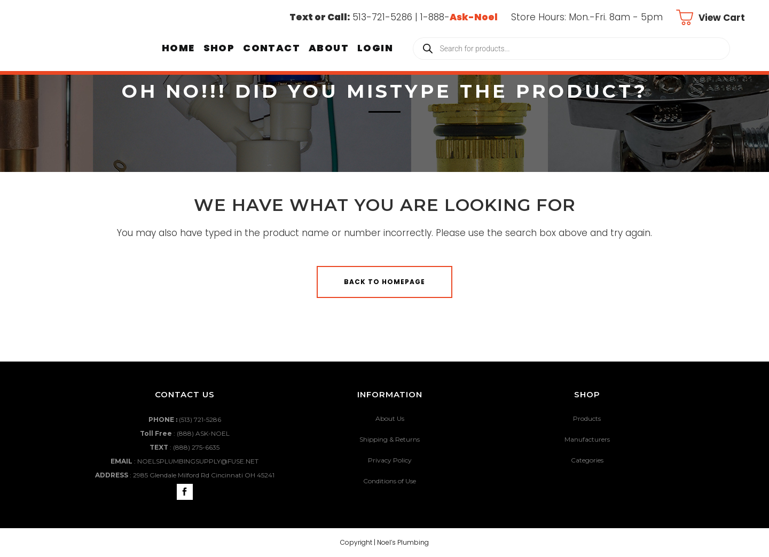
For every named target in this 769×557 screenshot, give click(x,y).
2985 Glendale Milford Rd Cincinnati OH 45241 (203, 475)
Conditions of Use (389, 481)
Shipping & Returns (389, 439)
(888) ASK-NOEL (203, 433)
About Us (389, 418)
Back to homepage (384, 281)
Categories (587, 460)
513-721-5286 (382, 17)
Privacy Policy (390, 460)
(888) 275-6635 (196, 447)
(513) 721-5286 (200, 419)
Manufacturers (587, 439)
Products (587, 418)
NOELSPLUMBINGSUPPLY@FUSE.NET (197, 461)
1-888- (459, 17)
